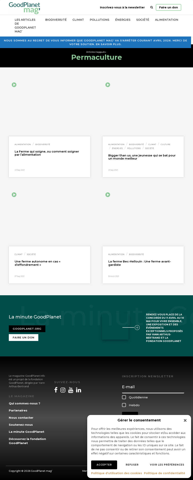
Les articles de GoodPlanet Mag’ (25, 25)
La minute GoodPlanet (26, 432)
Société (142, 19)
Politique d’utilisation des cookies (116, 473)
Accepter (104, 464)
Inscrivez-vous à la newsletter (122, 7)
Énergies (122, 19)
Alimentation (166, 19)
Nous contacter (21, 417)
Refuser (132, 464)
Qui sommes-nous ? (24, 403)
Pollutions (99, 19)
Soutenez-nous (21, 424)
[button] (185, 420)
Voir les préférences (167, 464)
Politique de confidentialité (164, 473)
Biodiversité (56, 19)
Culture (166, 144)
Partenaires (18, 410)
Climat (78, 19)
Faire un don (168, 7)
